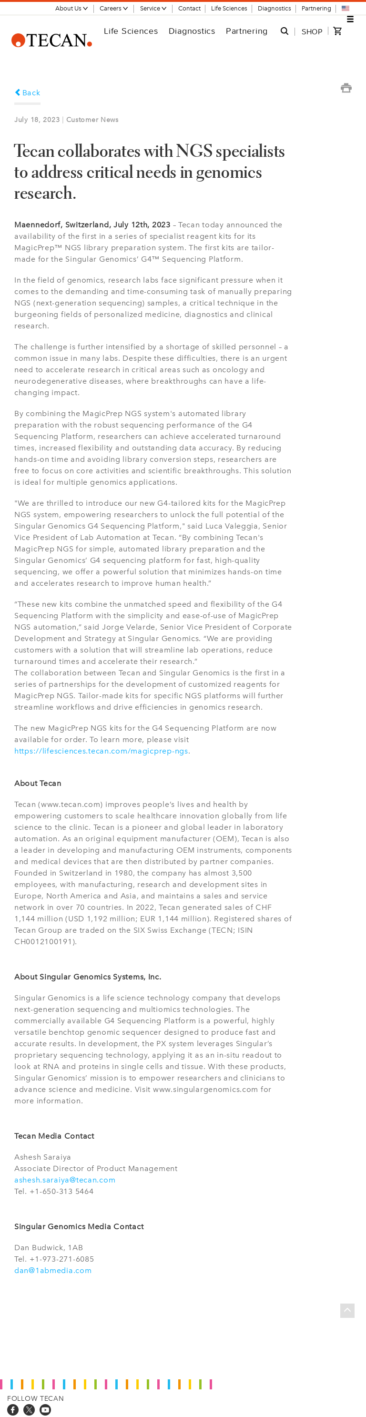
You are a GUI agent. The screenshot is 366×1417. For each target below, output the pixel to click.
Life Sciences (229, 8)
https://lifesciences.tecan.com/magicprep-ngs (101, 750)
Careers (114, 8)
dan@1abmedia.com (53, 1270)
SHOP (312, 31)
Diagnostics (274, 8)
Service (153, 8)
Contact (189, 8)
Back (27, 92)
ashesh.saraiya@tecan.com (64, 1179)
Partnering (316, 8)
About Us (72, 8)
